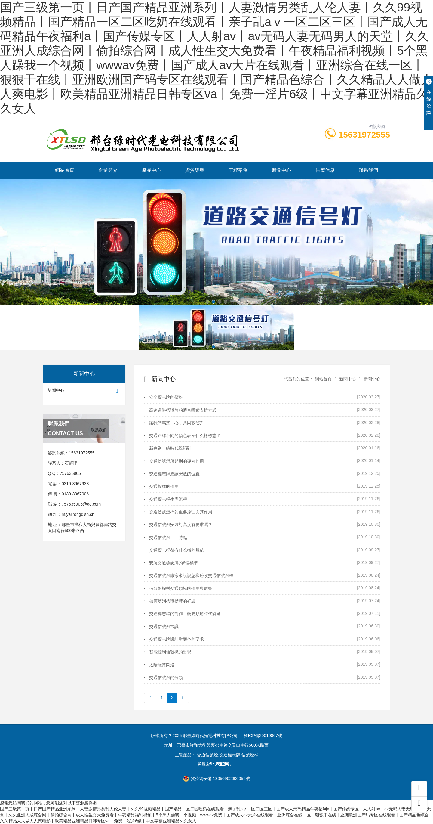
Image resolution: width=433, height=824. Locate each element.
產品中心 (151, 170)
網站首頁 (64, 170)
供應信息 (325, 170)
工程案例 (238, 170)
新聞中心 (281, 170)
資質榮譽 (194, 170)
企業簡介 (108, 170)
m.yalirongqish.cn (78, 514)
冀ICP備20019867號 (263, 735)
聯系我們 (368, 170)
